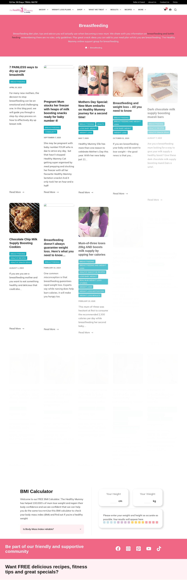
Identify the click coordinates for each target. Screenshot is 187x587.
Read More (16, 193)
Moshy (44, 9)
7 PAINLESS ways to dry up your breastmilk (23, 71)
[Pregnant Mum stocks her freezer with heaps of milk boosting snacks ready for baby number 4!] (59, 85)
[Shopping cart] (165, 9)
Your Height (113, 494)
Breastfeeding (18, 82)
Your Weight (147, 494)
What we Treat (98, 9)
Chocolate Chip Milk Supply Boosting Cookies (23, 254)
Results (116, 9)
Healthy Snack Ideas (21, 273)
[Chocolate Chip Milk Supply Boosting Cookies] (24, 229)
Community (50, 136)
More (142, 9)
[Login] (170, 10)
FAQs (175, 2)
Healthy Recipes (18, 269)
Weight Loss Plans (63, 9)
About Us (152, 2)
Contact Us (164, 2)
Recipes (130, 9)
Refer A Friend (139, 2)
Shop (81, 9)
